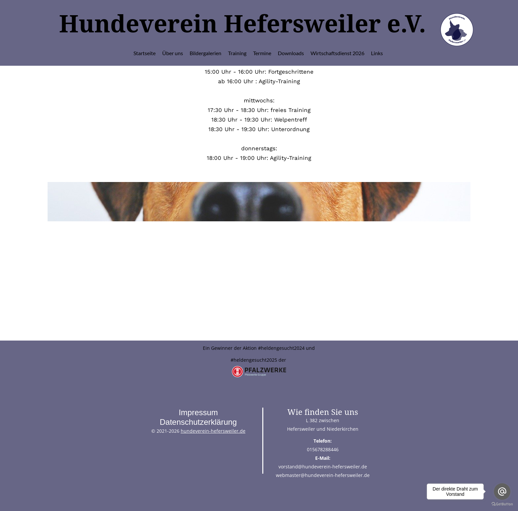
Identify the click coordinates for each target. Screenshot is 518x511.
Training (237, 53)
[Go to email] (502, 491)
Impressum (198, 412)
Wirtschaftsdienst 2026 (337, 53)
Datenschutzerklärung (198, 422)
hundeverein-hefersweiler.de (213, 431)
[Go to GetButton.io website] (502, 504)
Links (377, 53)
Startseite (144, 53)
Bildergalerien (205, 53)
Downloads (291, 53)
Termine (262, 53)
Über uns (172, 53)
